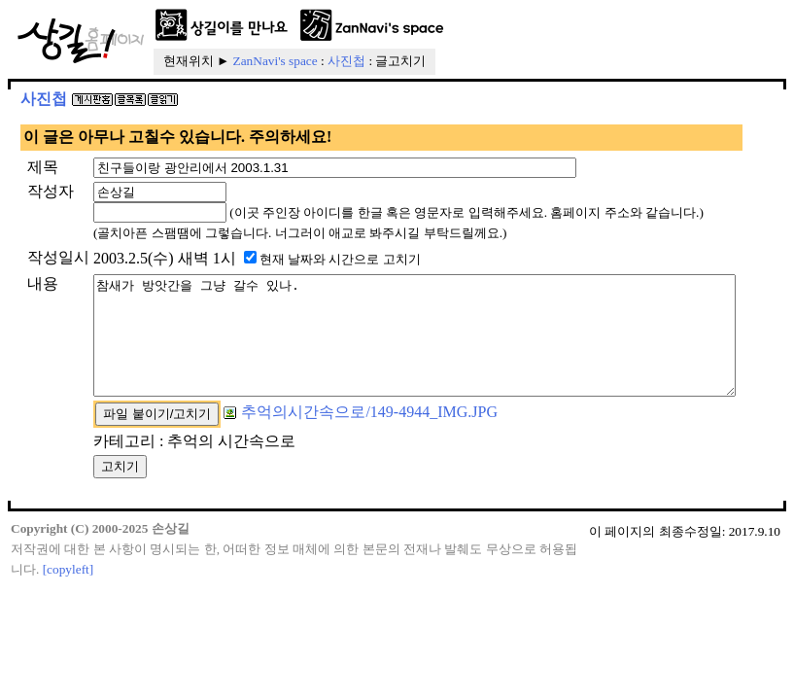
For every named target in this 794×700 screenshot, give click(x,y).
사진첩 (346, 60)
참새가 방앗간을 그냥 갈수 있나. (407, 426)
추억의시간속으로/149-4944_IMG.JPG (314, 514)
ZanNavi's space (275, 60)
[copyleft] (68, 671)
